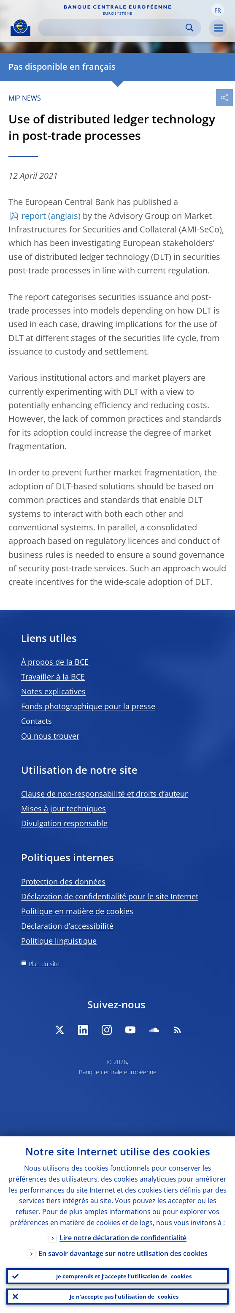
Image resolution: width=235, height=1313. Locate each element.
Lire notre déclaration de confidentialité (122, 1237)
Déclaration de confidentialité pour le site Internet (109, 896)
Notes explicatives (53, 691)
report (34, 215)
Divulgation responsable (64, 823)
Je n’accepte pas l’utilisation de (124, 1296)
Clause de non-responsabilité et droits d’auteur (104, 794)
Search (190, 27)
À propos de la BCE (55, 662)
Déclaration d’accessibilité (67, 926)
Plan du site (44, 964)
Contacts (36, 721)
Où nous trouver (50, 736)
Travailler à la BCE (53, 677)
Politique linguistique (59, 941)
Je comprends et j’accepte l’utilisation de (124, 1276)
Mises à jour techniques (63, 808)
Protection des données (63, 881)
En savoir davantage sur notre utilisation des (123, 1253)
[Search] (113, 27)
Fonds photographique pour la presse (88, 706)
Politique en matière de (77, 911)
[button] (217, 9)
